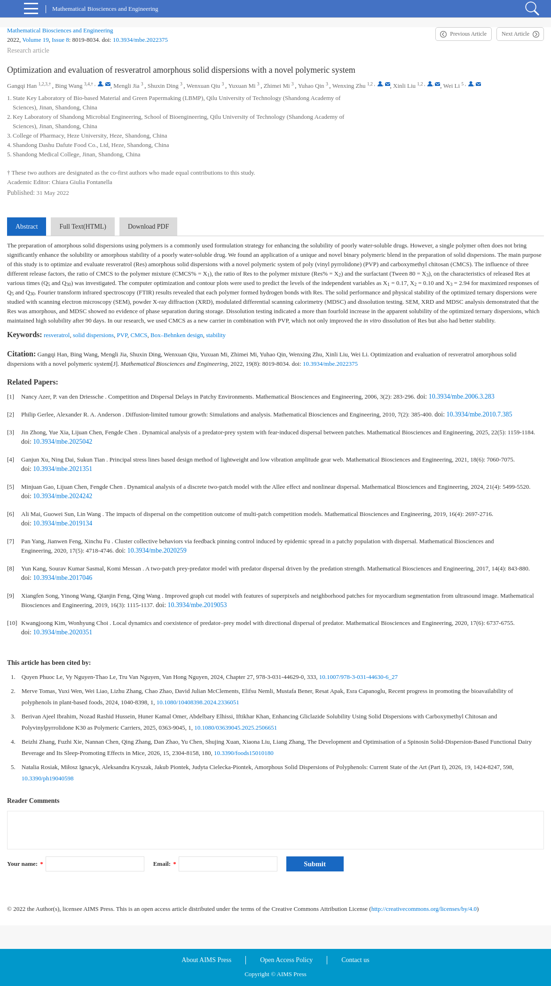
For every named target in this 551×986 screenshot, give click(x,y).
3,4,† (89, 83)
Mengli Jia (126, 85)
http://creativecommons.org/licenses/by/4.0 (424, 908)
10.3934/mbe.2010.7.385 (479, 414)
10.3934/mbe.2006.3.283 (462, 396)
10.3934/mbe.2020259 (157, 550)
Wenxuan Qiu (203, 85)
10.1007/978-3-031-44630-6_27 (358, 676)
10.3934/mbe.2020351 (62, 632)
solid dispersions (93, 335)
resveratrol (57, 335)
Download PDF (148, 226)
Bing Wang (68, 85)
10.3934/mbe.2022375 (140, 39)
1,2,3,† (44, 83)
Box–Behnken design (176, 335)
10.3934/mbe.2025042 (62, 441)
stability (216, 335)
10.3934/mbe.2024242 (62, 496)
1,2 (370, 83)
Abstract (27, 226)
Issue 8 (60, 39)
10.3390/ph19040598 (48, 778)
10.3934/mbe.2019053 (197, 605)
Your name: (25, 863)
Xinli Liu (404, 85)
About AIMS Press (206, 959)
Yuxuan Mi (241, 85)
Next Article (515, 34)
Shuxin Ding (163, 85)
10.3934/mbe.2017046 (62, 577)
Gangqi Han (22, 85)
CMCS (138, 335)
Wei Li (451, 85)
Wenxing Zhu (349, 85)
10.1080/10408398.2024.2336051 (198, 702)
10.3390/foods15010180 (244, 752)
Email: (164, 863)
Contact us (355, 959)
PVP (122, 335)
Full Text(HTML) (82, 226)
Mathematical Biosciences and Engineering (60, 30)
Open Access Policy (286, 959)
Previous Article (468, 34)
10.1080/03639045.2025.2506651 (235, 727)
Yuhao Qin (311, 85)
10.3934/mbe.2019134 (62, 523)
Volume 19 (35, 39)
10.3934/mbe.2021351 (62, 468)
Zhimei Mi (277, 85)
